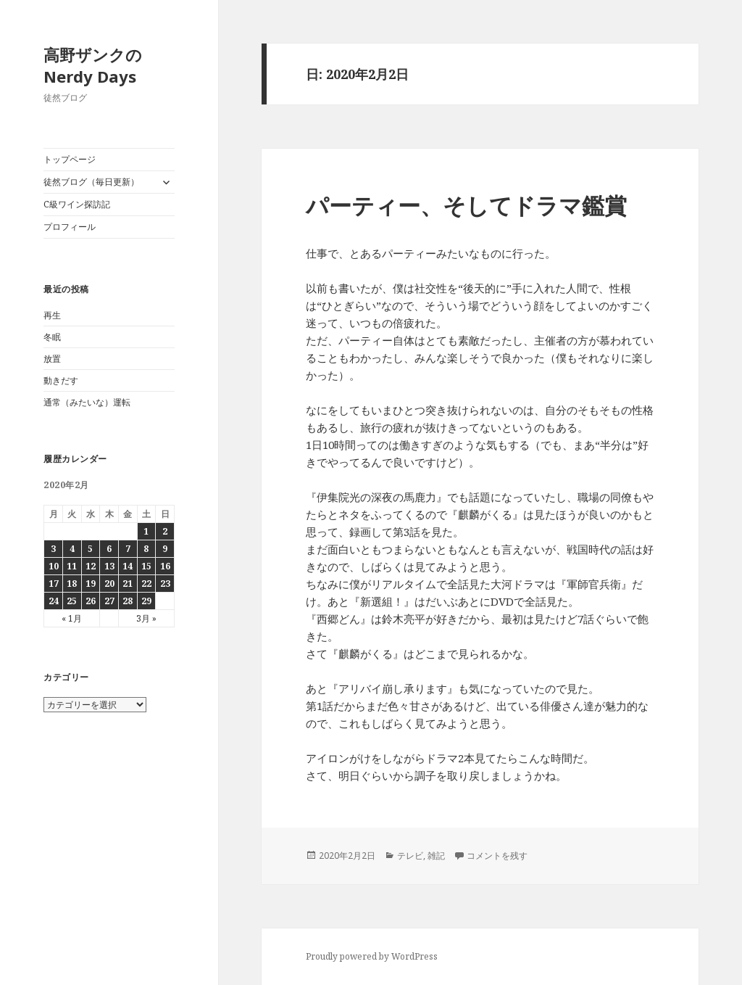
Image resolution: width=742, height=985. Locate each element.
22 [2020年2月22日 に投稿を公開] (146, 583)
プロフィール (69, 227)
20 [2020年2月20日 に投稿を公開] (109, 583)
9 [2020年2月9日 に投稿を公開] (164, 549)
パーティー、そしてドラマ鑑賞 (466, 205)
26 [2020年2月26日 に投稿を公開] (91, 601)
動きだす (60, 380)
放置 (52, 359)
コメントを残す (497, 855)
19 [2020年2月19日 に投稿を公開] (91, 583)
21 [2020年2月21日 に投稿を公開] (127, 583)
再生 (52, 315)
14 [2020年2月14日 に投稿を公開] (127, 566)
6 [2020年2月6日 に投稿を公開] (109, 549)
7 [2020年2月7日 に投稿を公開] (127, 549)
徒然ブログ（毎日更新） (91, 182)
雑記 (436, 855)
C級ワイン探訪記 (76, 204)
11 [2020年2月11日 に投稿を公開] (72, 566)
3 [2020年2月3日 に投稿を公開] (53, 549)
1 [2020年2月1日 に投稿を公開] (146, 531)
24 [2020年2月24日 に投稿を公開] (54, 601)
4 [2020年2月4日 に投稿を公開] (72, 549)
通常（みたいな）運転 (86, 402)
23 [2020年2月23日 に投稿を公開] (165, 583)
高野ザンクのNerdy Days (92, 65)
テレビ (410, 855)
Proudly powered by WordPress (372, 956)
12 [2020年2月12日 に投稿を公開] (91, 566)
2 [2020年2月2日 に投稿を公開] (164, 531)
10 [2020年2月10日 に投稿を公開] (54, 566)
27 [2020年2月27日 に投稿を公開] (109, 601)
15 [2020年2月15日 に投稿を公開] (146, 566)
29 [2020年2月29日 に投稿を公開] (146, 601)
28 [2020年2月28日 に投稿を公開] (127, 601)
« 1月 (72, 618)
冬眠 (52, 337)
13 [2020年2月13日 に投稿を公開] (109, 566)
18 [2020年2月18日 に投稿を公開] (72, 583)
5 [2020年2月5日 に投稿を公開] (90, 549)
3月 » (146, 618)
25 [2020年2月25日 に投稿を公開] (72, 601)
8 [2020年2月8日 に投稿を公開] (146, 549)
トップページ (69, 159)
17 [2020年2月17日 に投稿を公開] (54, 583)
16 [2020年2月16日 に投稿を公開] (165, 566)
